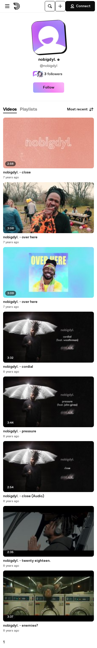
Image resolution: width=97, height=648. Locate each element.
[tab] (10, 109)
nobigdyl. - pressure (19, 431)
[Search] (50, 6)
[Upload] (60, 6)
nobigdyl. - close (17, 172)
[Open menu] (7, 6)
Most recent (80, 109)
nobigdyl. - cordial (18, 367)
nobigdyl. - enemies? (20, 626)
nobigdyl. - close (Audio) (23, 496)
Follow (48, 87)
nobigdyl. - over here (20, 237)
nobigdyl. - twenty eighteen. (27, 561)
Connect (80, 6)
